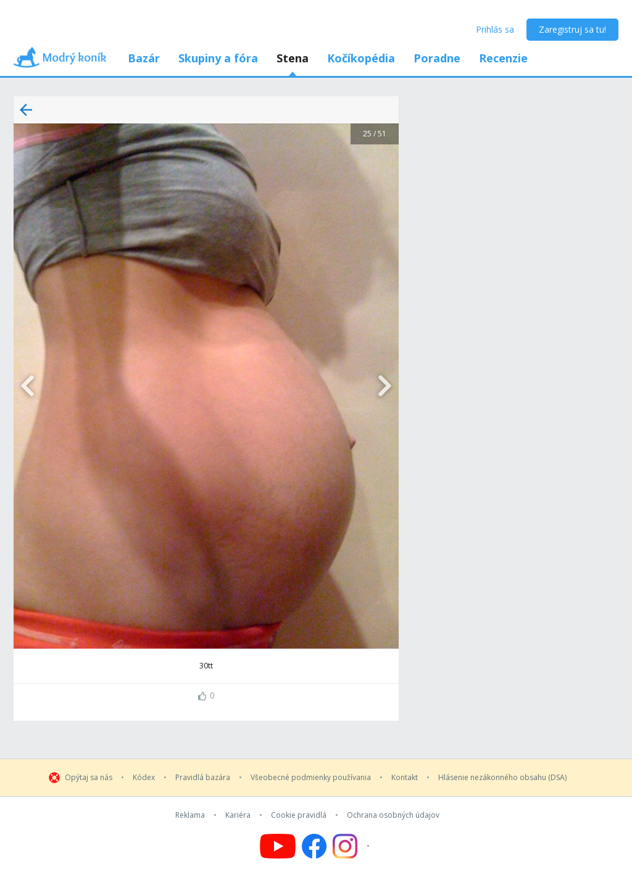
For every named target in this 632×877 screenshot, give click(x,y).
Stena (292, 58)
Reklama (190, 815)
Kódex (144, 778)
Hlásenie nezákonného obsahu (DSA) (502, 778)
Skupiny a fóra (218, 58)
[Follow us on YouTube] (278, 846)
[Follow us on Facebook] (314, 846)
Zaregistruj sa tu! (572, 29)
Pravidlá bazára (202, 778)
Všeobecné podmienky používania (311, 778)
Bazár (144, 58)
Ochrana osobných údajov (393, 815)
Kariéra (238, 815)
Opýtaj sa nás (88, 778)
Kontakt (404, 778)
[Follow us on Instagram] (353, 846)
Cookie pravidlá (298, 815)
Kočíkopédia (361, 58)
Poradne (437, 58)
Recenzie (503, 58)
